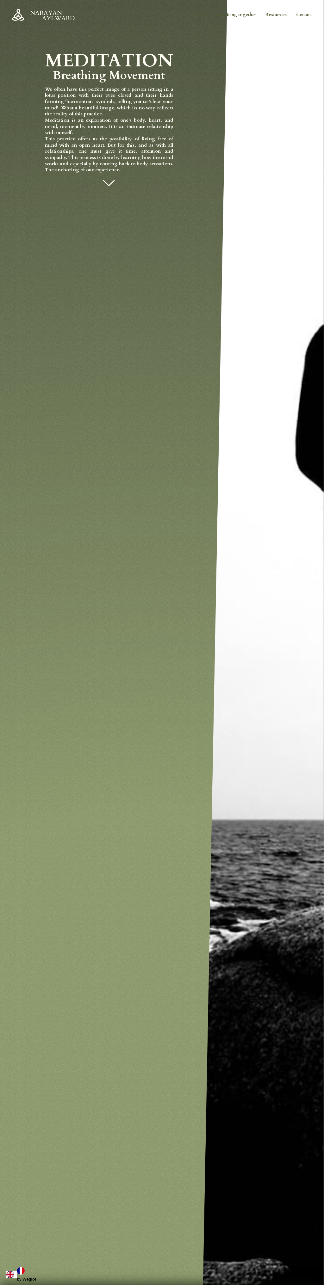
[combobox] (11, 1274)
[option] (22, 1271)
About (199, 15)
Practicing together (236, 15)
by (26, 1279)
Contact (304, 15)
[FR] (22, 1271)
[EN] (11, 1274)
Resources (276, 15)
